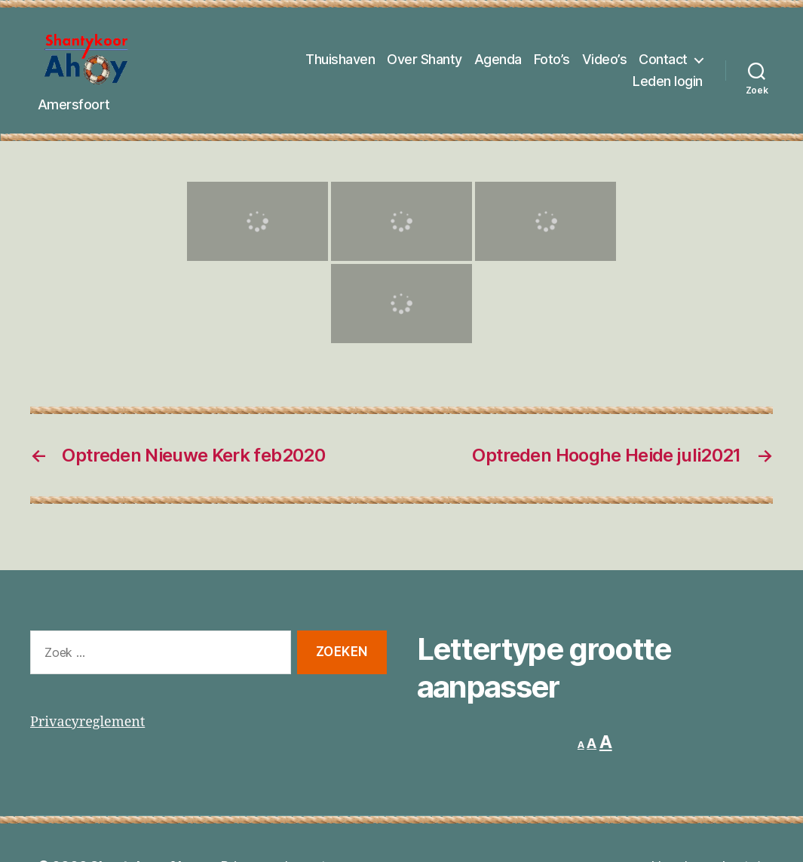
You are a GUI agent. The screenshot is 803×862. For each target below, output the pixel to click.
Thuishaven (340, 63)
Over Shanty (424, 63)
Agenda (498, 63)
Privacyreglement (87, 729)
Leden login (668, 86)
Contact (663, 63)
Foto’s (552, 63)
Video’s (604, 63)
